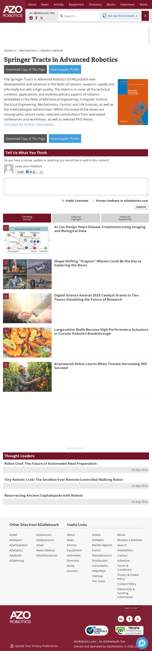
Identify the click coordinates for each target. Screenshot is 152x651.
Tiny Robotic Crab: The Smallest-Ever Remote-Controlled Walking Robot (63, 479)
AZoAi (40, 545)
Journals (72, 571)
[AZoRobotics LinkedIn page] (31, 18)
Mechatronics (28, 50)
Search (121, 545)
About (71, 535)
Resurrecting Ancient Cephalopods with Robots (43, 495)
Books (71, 566)
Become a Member (129, 540)
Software (98, 540)
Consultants (100, 566)
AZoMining (17, 560)
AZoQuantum (45, 540)
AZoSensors (44, 535)
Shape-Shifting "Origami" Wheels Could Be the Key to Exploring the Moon (98, 263)
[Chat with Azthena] (142, 643)
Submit (141, 207)
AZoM (13, 535)
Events (96, 550)
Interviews (74, 555)
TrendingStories (27, 218)
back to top (132, 607)
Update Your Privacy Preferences (34, 646)
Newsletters (125, 550)
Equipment (74, 550)
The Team (98, 581)
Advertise (123, 560)
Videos (96, 535)
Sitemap (97, 576)
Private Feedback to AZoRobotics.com (122, 201)
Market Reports (102, 545)
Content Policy (126, 584)
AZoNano (16, 540)
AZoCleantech (19, 545)
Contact (122, 555)
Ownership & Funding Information (126, 593)
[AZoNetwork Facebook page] (36, 18)
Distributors (100, 560)
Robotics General (52, 50)
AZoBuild (15, 555)
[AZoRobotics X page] (41, 18)
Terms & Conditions (124, 568)
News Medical (45, 550)
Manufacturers (102, 555)
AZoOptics (16, 550)
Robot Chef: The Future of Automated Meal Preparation (50, 463)
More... (144, 4)
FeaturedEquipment (125, 218)
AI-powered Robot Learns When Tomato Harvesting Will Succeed (100, 365)
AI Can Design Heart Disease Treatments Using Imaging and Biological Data (99, 229)
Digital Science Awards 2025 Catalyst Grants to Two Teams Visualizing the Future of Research (96, 297)
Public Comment (77, 201)
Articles (72, 545)
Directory (73, 560)
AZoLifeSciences (46, 555)
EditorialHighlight (76, 218)
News (70, 540)
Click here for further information (29, 124)
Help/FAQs (99, 571)
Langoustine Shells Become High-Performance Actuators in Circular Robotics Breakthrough (101, 331)
